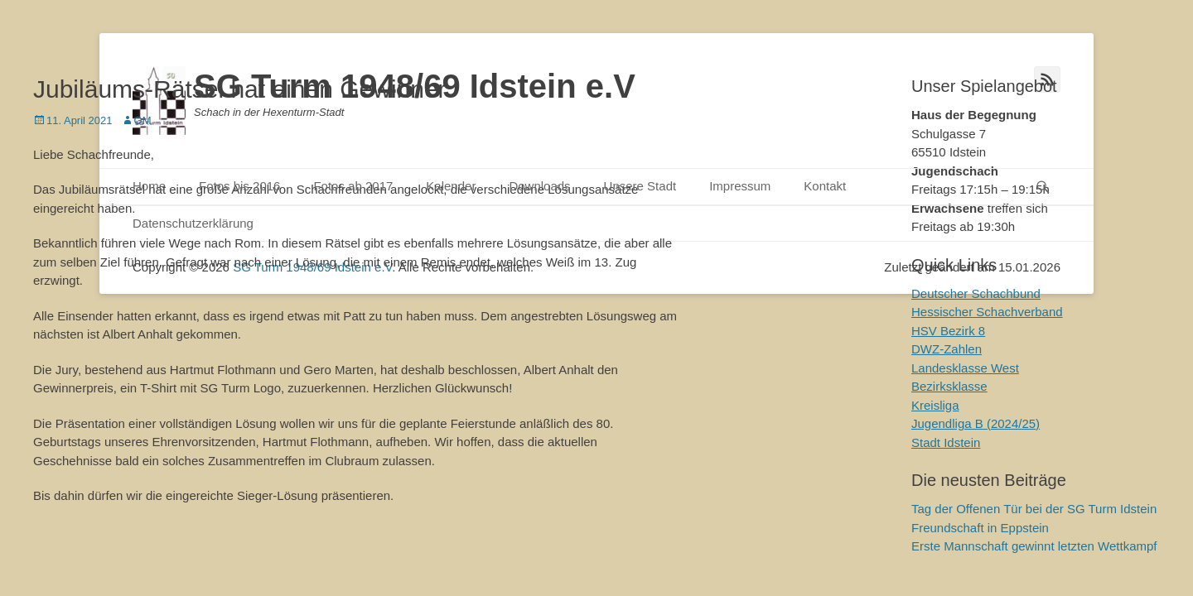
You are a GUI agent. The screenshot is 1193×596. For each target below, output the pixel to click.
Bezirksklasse (949, 386)
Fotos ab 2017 (353, 186)
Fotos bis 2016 (239, 186)
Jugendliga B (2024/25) (975, 423)
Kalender (451, 186)
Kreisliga (935, 405)
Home (149, 186)
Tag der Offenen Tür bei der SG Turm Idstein (1034, 509)
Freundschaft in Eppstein (980, 528)
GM (143, 120)
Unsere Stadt (640, 186)
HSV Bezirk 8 (948, 331)
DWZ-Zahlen (946, 349)
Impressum (739, 186)
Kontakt (825, 186)
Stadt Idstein (945, 442)
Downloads (539, 186)
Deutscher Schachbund (976, 293)
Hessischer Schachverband (987, 312)
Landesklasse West (965, 368)
